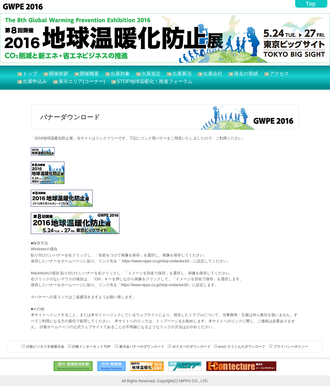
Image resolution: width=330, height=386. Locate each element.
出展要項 (182, 73)
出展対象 (120, 73)
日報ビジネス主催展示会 (45, 347)
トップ (30, 73)
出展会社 (212, 73)
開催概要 (89, 73)
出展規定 (151, 73)
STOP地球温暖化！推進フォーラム (155, 81)
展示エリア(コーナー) (81, 81)
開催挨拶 (58, 73)
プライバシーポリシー (290, 347)
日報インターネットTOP (91, 347)
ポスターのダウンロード (191, 347)
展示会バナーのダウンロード (141, 347)
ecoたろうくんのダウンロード (241, 347)
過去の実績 (246, 73)
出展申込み (35, 81)
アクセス (279, 73)
